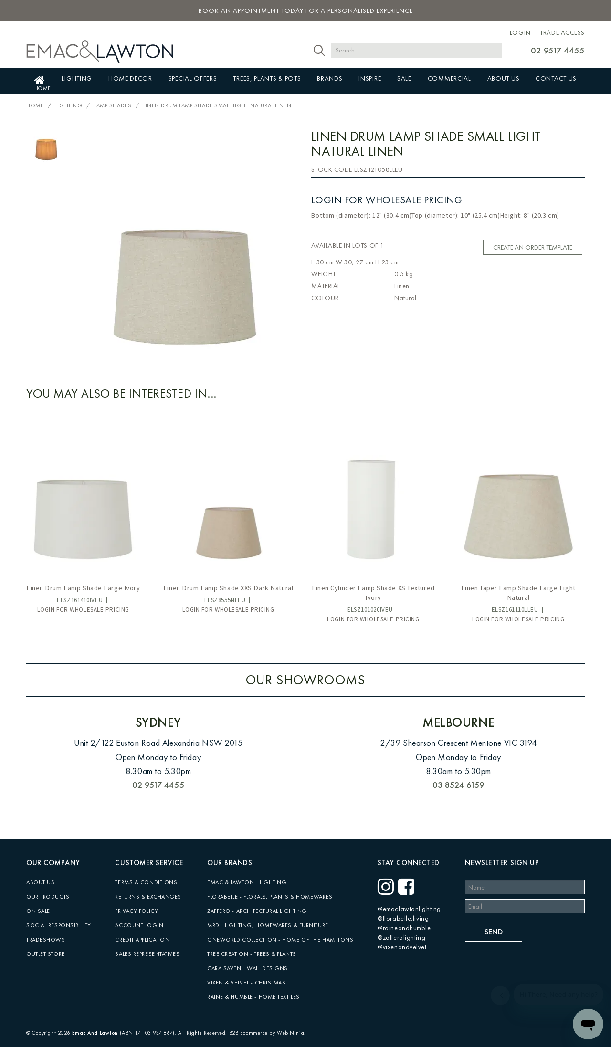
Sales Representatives (147, 949)
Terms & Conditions (146, 877)
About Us (503, 78)
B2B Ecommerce (248, 1028)
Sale (404, 78)
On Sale (38, 906)
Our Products (48, 892)
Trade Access (562, 32)
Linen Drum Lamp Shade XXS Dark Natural (228, 583)
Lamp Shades (112, 101)
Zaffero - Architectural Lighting (257, 906)
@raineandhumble (404, 923)
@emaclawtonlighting (409, 904)
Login (520, 32)
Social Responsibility (58, 920)
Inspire (369, 78)
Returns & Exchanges (148, 892)
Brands (329, 78)
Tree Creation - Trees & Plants (251, 949)
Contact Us (556, 78)
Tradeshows (45, 935)
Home (40, 78)
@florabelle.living (403, 913)
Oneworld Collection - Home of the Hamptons (280, 935)
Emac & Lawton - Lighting (246, 877)
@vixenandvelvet (402, 942)
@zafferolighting (401, 932)
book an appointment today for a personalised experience (306, 10)
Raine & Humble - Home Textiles (253, 992)
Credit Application (142, 935)
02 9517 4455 (558, 50)
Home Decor (130, 78)
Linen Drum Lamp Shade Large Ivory (83, 583)
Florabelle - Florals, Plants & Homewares (269, 892)
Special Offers (192, 78)
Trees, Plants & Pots (266, 78)
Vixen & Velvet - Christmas (246, 978)
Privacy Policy (136, 906)
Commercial (449, 78)
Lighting (76, 78)
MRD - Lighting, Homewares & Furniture (267, 920)
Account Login (139, 920)
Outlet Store (45, 949)
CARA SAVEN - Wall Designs (247, 963)
